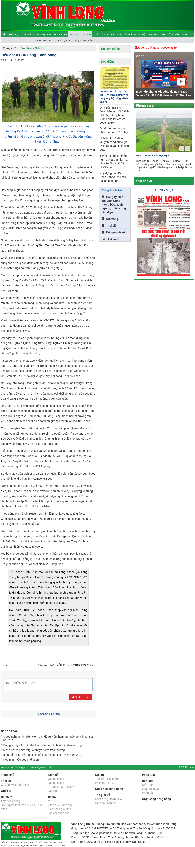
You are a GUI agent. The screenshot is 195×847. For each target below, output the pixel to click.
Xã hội (63, 34)
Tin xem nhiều (110, 48)
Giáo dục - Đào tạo (60, 805)
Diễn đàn (147, 784)
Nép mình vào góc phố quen (21, 759)
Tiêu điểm (107, 61)
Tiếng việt (164, 190)
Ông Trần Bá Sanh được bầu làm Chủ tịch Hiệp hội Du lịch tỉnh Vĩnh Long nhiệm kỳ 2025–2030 (114, 115)
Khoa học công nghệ (109, 788)
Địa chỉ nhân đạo (58, 813)
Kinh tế (51, 34)
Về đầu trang (186, 767)
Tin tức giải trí (63, 40)
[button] (138, 74)
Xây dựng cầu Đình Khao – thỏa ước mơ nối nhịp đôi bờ (113, 177)
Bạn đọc (154, 34)
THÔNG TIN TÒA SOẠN (13, 767)
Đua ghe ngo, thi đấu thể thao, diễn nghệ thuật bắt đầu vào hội (42, 745)
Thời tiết (109, 225)
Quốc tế (26, 34)
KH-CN (111, 34)
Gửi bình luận (80, 697)
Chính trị (39, 34)
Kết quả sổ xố (113, 232)
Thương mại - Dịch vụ (62, 786)
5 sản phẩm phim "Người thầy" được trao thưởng (34, 750)
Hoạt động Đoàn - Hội (108, 799)
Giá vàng (110, 219)
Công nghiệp (56, 778)
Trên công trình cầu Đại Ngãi (152, 155)
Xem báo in (144, 181)
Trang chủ (10, 48)
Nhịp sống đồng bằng (175, 34)
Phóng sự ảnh (147, 105)
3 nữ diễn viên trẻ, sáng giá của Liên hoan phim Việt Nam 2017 (43, 754)
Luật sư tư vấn (151, 788)
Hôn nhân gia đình (59, 809)
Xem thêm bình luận (48, 714)
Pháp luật (140, 34)
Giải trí (99, 774)
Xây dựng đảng (10, 801)
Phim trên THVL (45, 40)
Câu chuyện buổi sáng (15, 784)
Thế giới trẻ (124, 34)
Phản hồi (147, 792)
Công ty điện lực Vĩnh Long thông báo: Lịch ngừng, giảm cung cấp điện (114, 204)
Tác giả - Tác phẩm (82, 40)
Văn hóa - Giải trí (80, 34)
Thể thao (99, 34)
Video (140, 56)
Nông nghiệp (56, 782)
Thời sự (13, 34)
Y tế (50, 801)
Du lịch (52, 790)
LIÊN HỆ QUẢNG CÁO (40, 767)
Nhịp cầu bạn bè (105, 803)
